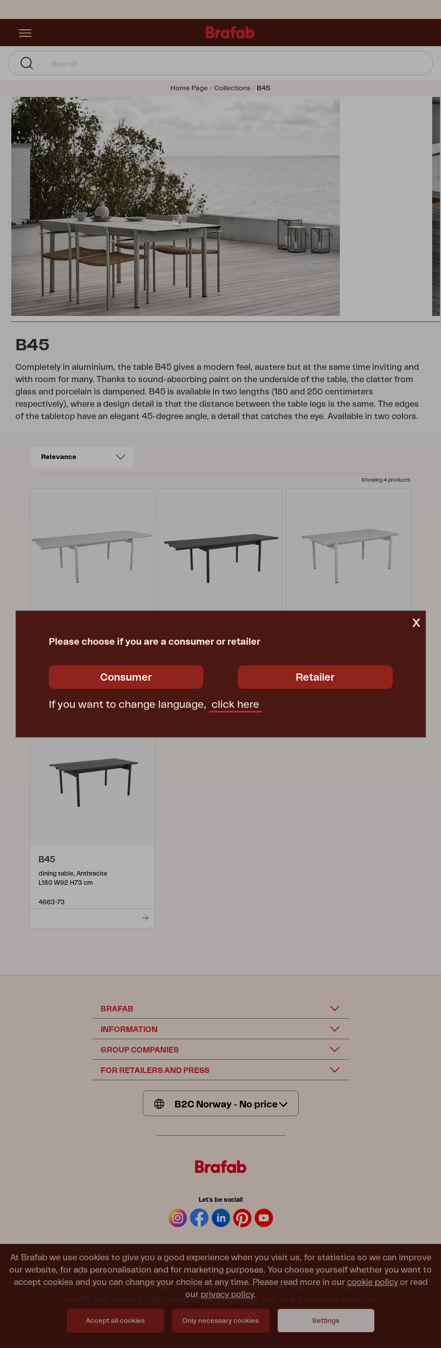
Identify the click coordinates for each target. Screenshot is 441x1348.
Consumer (126, 677)
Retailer (315, 677)
